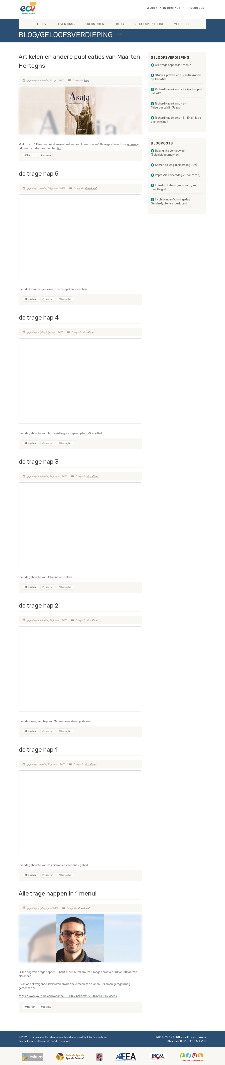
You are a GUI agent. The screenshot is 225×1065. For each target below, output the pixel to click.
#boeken (46, 155)
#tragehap (30, 299)
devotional (91, 188)
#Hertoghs (65, 299)
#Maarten (29, 155)
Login (193, 1037)
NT (59, 148)
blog (86, 80)
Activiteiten (112, 34)
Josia (133, 144)
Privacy (202, 1037)
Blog (120, 24)
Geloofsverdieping (148, 24)
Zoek (152, 8)
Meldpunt (181, 24)
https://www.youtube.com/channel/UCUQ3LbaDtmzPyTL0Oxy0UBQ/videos (68, 996)
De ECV (42, 24)
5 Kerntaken (96, 24)
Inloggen (195, 8)
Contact (171, 8)
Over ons (66, 24)
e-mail (182, 1037)
